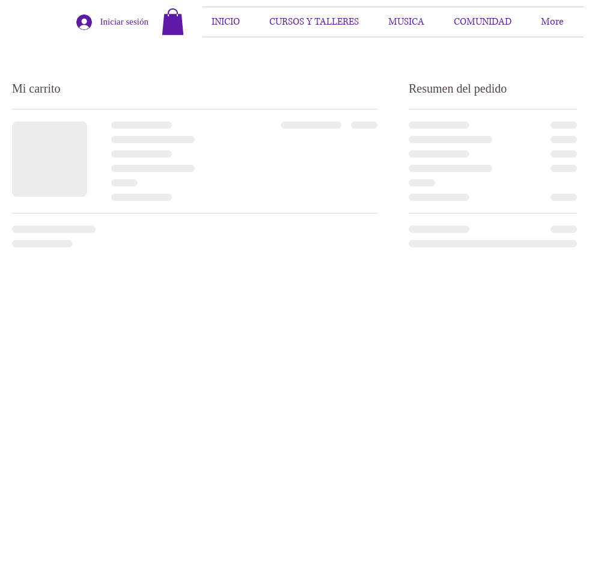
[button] (173, 21)
